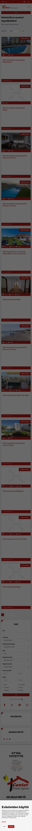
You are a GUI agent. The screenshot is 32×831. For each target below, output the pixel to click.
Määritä (4, 821)
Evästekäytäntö (12, 817)
